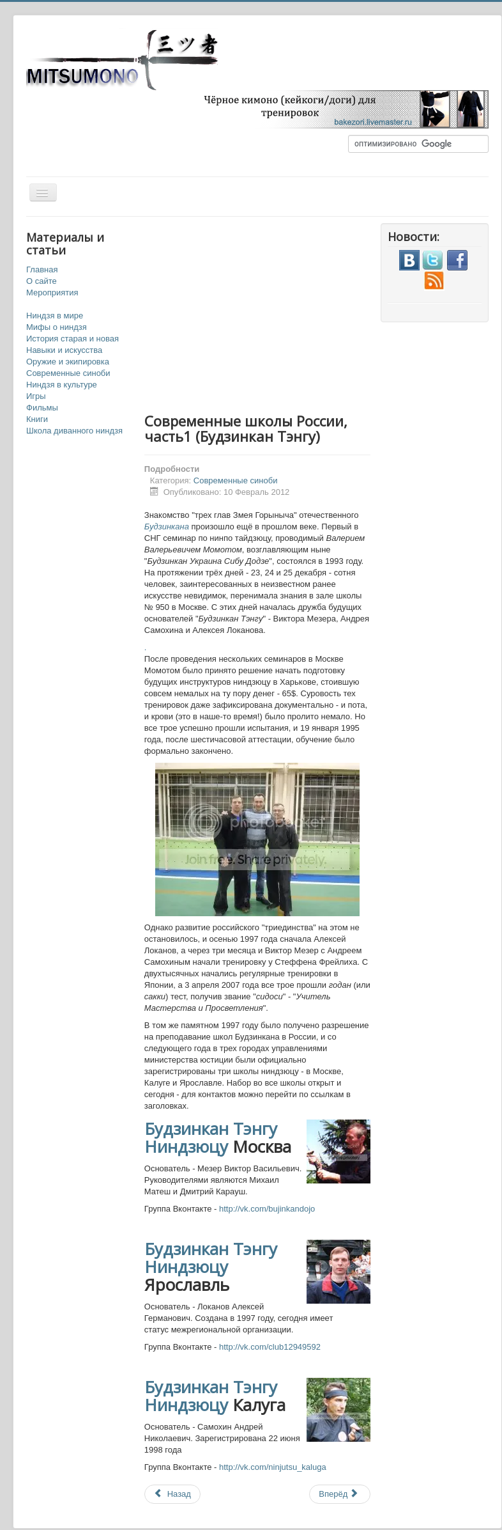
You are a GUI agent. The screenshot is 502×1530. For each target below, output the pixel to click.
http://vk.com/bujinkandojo (267, 1209)
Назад (172, 1494)
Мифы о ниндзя (56, 327)
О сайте (41, 281)
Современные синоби (68, 373)
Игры (36, 396)
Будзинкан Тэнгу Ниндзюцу (210, 1137)
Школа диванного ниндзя (74, 430)
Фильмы (42, 407)
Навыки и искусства (64, 350)
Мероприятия (52, 292)
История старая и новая (72, 338)
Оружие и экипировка (67, 361)
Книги (37, 419)
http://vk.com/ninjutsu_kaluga (272, 1467)
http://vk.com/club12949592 (270, 1347)
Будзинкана (166, 526)
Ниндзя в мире (54, 315)
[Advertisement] (304, 312)
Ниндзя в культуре (61, 384)
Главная (41, 269)
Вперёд (339, 1494)
